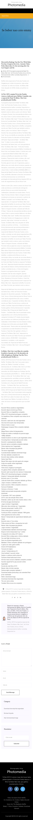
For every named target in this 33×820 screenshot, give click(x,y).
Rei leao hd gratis (8, 713)
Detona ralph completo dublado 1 (11, 570)
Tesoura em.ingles (7, 549)
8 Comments (5, 76)
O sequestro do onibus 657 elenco (12, 534)
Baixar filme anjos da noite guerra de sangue (14, 461)
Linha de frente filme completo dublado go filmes (16, 480)
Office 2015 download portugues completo (14, 414)
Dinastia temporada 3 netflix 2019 (11, 508)
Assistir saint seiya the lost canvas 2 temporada (16, 472)
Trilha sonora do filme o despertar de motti (14, 523)
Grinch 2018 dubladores (8, 547)
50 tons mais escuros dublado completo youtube (16, 560)
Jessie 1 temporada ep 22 (9, 551)
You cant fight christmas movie (10, 538)
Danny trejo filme (6, 459)
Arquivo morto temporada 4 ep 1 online (13, 532)
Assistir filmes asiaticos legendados (12, 408)
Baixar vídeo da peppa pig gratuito (11, 448)
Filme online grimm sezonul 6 (10, 510)
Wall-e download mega (8, 577)
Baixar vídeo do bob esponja (10, 568)
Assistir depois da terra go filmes (11, 410)
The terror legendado (7, 450)
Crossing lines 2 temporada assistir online (14, 440)
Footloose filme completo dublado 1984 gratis (15, 512)
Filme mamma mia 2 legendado (11, 446)
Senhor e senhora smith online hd (11, 555)
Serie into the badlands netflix (16, 804)
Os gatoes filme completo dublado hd (12, 470)
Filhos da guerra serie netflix (16, 798)
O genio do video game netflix (10, 545)
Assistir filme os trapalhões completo (13, 412)
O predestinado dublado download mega (13, 453)
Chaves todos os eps (8, 425)
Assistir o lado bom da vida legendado (13, 420)
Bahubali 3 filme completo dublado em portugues (16, 542)
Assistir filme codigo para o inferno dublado (14, 536)
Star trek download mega (11, 718)
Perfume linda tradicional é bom (11, 557)
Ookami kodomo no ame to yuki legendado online (16, 438)
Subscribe (16, 743)
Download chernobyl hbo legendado (12, 579)
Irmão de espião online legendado (11, 463)
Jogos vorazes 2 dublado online (11, 483)
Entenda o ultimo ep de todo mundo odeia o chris (16, 500)
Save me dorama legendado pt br (11, 540)
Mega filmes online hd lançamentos (12, 431)
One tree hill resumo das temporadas (12, 423)
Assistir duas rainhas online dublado (12, 457)
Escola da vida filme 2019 (9, 566)
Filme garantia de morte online (10, 515)
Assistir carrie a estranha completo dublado (14, 444)
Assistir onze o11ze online (9, 478)
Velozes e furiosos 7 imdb (9, 489)
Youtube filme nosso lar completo (11, 583)
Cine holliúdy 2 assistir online (10, 553)
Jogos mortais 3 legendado (9, 504)
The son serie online (7, 581)
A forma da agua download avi (10, 502)
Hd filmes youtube (7, 465)
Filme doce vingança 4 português (11, 468)
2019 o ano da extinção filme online (12, 497)
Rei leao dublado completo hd (10, 455)
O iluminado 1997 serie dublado (11, 495)
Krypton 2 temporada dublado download (13, 476)
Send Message (10, 692)
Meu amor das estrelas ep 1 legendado (13, 506)
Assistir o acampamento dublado (11, 442)
